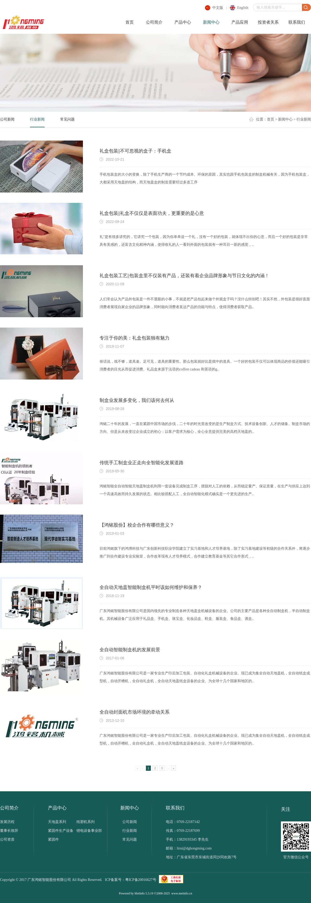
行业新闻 (37, 119)
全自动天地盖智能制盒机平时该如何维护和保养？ (151, 587)
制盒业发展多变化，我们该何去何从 (137, 400)
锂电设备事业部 (89, 831)
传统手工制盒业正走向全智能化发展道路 (141, 462)
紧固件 (53, 839)
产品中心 (182, 22)
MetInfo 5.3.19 (144, 893)
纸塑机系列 (85, 822)
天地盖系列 (57, 822)
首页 (129, 22)
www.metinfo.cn (181, 893)
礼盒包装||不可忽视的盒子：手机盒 (135, 151)
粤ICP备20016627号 (140, 880)
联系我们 (296, 22)
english (242, 8)
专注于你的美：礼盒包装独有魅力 (134, 338)
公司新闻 (7, 119)
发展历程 (7, 822)
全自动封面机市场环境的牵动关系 (134, 712)
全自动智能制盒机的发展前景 (130, 649)
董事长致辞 (9, 831)
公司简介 (154, 22)
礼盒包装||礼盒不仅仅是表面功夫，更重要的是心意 (152, 213)
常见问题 (67, 119)
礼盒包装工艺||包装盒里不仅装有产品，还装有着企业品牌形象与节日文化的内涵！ (184, 275)
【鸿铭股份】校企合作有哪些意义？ (137, 525)
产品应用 (239, 22)
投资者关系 (268, 22)
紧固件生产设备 (60, 831)
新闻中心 (211, 22)
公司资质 (7, 839)
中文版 (217, 8)
